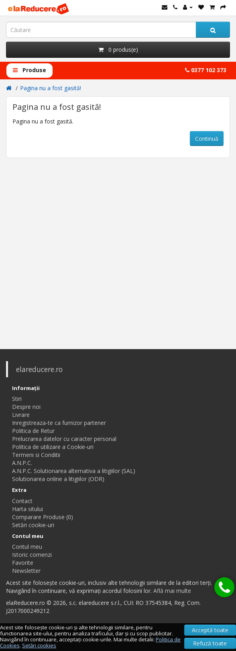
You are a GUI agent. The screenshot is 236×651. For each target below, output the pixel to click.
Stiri (17, 398)
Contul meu (27, 546)
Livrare (21, 414)
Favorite (22, 562)
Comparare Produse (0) (42, 517)
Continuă (206, 138)
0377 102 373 (205, 70)
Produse (29, 70)
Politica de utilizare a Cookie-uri (53, 447)
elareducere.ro (39, 369)
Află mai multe (172, 590)
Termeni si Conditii (36, 455)
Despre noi (26, 406)
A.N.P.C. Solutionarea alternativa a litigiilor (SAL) (73, 471)
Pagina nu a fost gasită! (50, 88)
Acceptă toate (210, 630)
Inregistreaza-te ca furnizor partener (59, 423)
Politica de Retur (33, 431)
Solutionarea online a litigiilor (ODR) (58, 479)
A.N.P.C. (22, 463)
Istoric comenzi (32, 554)
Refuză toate (210, 643)
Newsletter (26, 570)
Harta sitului (27, 509)
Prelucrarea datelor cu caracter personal (64, 439)
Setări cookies (39, 645)
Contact (22, 501)
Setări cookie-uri (33, 525)
